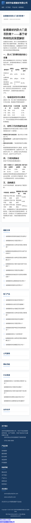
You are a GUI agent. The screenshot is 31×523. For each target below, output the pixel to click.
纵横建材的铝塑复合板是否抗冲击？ (14, 397)
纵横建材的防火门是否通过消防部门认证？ (15, 382)
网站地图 (2, 519)
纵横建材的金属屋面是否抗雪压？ (14, 281)
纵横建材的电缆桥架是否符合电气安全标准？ (15, 252)
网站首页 (4, 472)
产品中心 (4, 478)
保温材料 (4, 459)
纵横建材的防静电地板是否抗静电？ (15, 236)
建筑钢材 (4, 453)
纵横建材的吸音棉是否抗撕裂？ (13, 319)
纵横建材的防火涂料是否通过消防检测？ (15, 246)
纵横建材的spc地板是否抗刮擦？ (14, 308)
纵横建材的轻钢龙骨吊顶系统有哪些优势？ (15, 275)
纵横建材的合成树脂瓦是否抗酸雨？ (14, 401)
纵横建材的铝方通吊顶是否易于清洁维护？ (15, 265)
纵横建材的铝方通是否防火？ (13, 241)
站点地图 (8, 519)
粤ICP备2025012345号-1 (12, 514)
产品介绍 (14, 7)
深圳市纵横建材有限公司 (7, 522)
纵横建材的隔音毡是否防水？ (13, 285)
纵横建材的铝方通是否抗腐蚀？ (13, 270)
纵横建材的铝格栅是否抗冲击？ (13, 345)
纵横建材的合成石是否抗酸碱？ (13, 304)
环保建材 (4, 462)
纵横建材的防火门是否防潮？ (13, 334)
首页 (3, 7)
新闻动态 (4, 481)
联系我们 (21, 7)
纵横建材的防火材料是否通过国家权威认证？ (15, 258)
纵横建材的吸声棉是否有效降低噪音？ (14, 329)
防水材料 (4, 456)
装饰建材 (4, 450)
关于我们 (8, 7)
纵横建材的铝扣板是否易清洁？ (13, 300)
